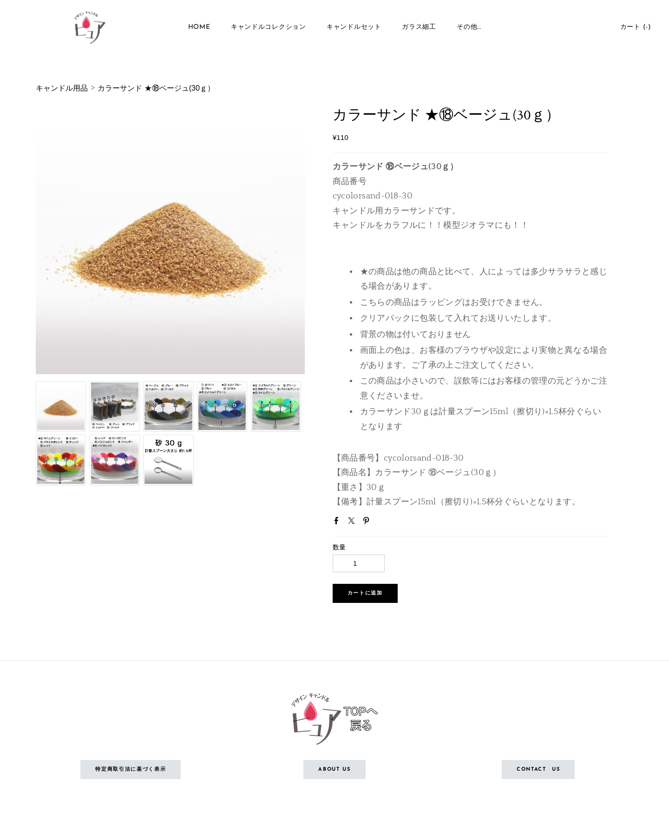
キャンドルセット (354, 27)
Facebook (338, 522)
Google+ (382, 523)
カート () (634, 27)
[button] (365, 593)
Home (199, 27)
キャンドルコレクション (268, 27)
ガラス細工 (419, 27)
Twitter (353, 522)
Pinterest (368, 522)
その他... (469, 27)
